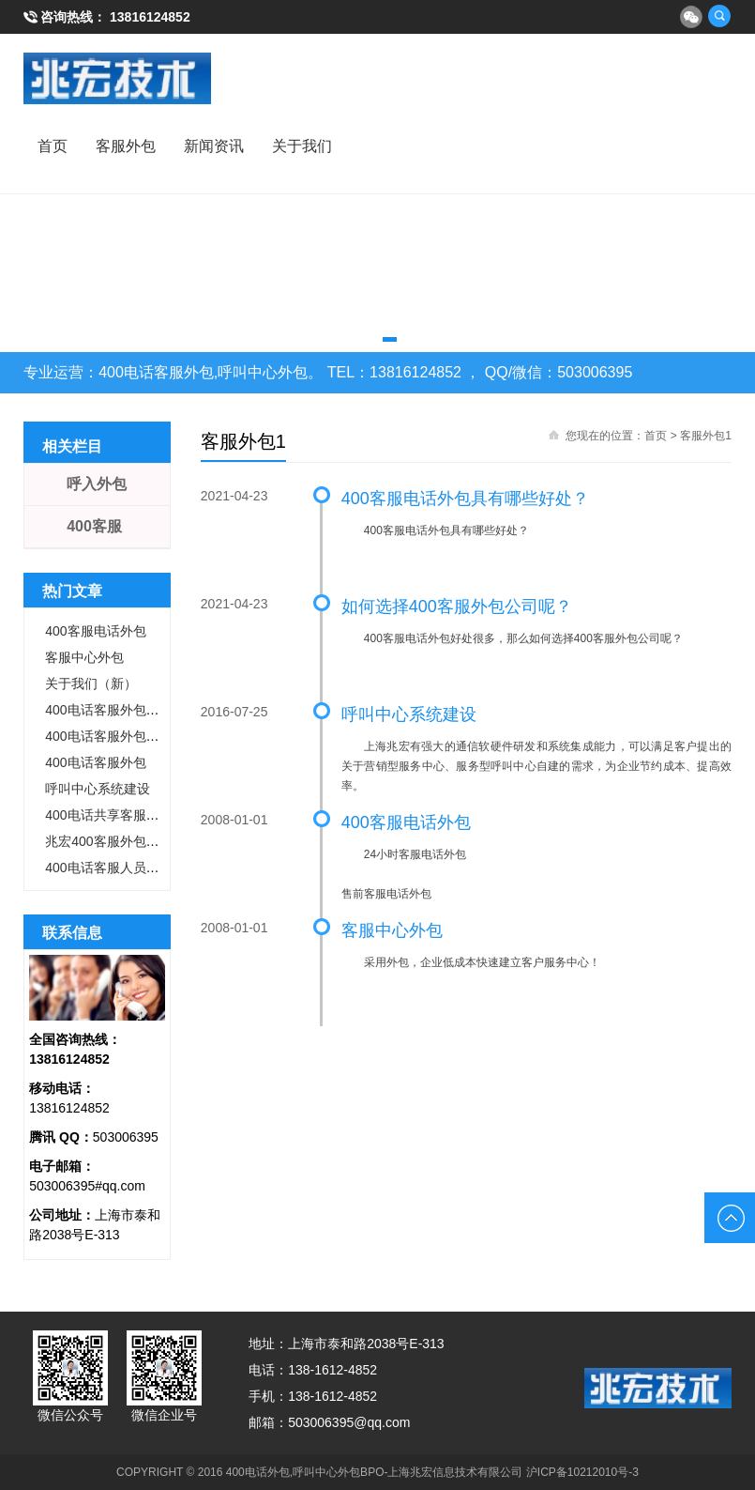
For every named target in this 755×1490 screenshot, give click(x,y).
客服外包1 (706, 435)
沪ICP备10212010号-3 (582, 1472)
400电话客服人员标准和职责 (128, 867)
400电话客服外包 (95, 762)
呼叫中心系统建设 (408, 714)
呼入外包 (97, 484)
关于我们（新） (91, 683)
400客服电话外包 (406, 822)
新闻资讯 (214, 146)
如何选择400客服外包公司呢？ (456, 606)
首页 (53, 146)
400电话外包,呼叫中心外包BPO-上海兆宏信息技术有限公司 (374, 1472)
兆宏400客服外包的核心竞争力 (134, 841)
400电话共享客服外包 (108, 814)
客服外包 (126, 146)
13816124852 (150, 16)
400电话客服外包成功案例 (121, 709)
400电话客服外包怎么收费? (125, 736)
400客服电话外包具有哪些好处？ (465, 498)
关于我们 (302, 146)
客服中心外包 (392, 930)
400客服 (94, 526)
